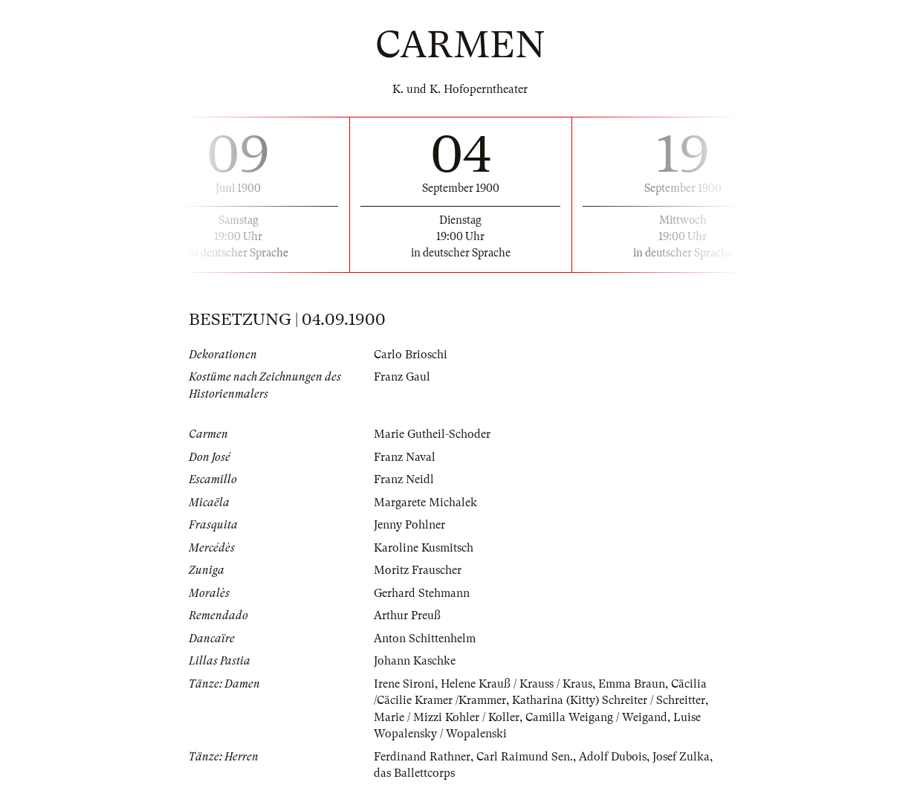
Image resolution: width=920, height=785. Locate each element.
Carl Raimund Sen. (524, 756)
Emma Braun (631, 684)
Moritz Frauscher (417, 570)
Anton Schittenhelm (425, 638)
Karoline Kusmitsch (423, 548)
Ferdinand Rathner (422, 756)
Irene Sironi (404, 684)
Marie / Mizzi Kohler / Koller (446, 717)
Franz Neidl (404, 479)
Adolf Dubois (613, 756)
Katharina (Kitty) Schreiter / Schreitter (608, 700)
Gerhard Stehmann (422, 593)
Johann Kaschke (415, 661)
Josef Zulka (681, 756)
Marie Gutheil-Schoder (432, 434)
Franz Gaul (402, 377)
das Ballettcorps (414, 773)
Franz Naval (404, 457)
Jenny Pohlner (409, 525)
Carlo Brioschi (410, 354)
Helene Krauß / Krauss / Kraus (516, 684)
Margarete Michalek (425, 502)
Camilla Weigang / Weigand (596, 717)
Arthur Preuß (407, 615)
